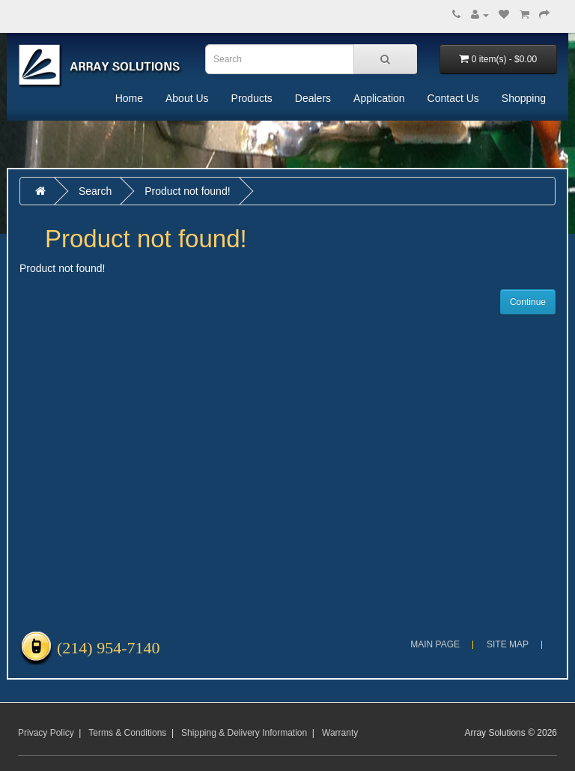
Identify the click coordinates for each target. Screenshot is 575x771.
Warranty (340, 733)
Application (379, 98)
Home (129, 98)
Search (95, 191)
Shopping (524, 98)
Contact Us (453, 98)
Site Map (508, 644)
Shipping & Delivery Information (244, 733)
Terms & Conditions (127, 733)
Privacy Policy (46, 733)
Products (252, 98)
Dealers (313, 98)
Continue (528, 302)
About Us (187, 98)
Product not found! (187, 191)
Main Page (435, 644)
